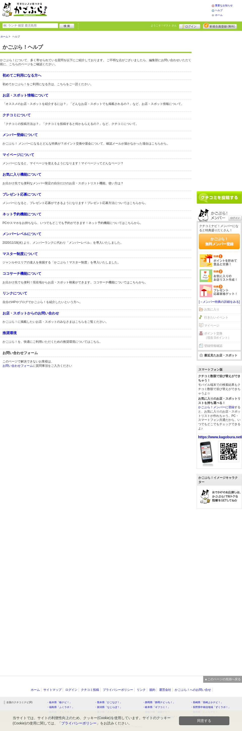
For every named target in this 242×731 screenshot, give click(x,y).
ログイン (189, 25)
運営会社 (165, 690)
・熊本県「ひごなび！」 (108, 702)
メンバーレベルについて (22, 234)
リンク (141, 690)
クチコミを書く (219, 197)
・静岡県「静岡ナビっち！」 (158, 702)
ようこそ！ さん (164, 25)
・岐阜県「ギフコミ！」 (156, 707)
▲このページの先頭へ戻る (222, 679)
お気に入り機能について (22, 174)
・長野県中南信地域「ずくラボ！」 (210, 707)
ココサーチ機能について (22, 273)
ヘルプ (219, 10)
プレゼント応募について (22, 194)
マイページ (211, 325)
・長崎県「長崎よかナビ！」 (206, 702)
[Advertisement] (135, 10)
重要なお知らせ (224, 5)
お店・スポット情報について (25, 95)
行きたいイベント (216, 317)
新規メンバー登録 (220, 25)
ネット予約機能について (22, 214)
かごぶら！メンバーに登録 (216, 407)
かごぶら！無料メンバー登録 (219, 241)
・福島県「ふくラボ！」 (60, 707)
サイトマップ (52, 690)
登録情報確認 (213, 346)
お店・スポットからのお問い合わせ (31, 313)
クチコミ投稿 (90, 690)
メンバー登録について (20, 135)
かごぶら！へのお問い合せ (193, 690)
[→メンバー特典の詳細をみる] (219, 302)
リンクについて (15, 293)
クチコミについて (17, 115)
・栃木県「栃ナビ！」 (59, 702)
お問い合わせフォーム (18, 366)
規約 (152, 690)
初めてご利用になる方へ (22, 75)
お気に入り (211, 309)
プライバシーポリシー (118, 690)
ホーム (219, 15)
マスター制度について (20, 254)
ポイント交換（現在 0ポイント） (217, 335)
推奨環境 (10, 333)
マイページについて (18, 155)
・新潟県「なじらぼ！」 (108, 707)
